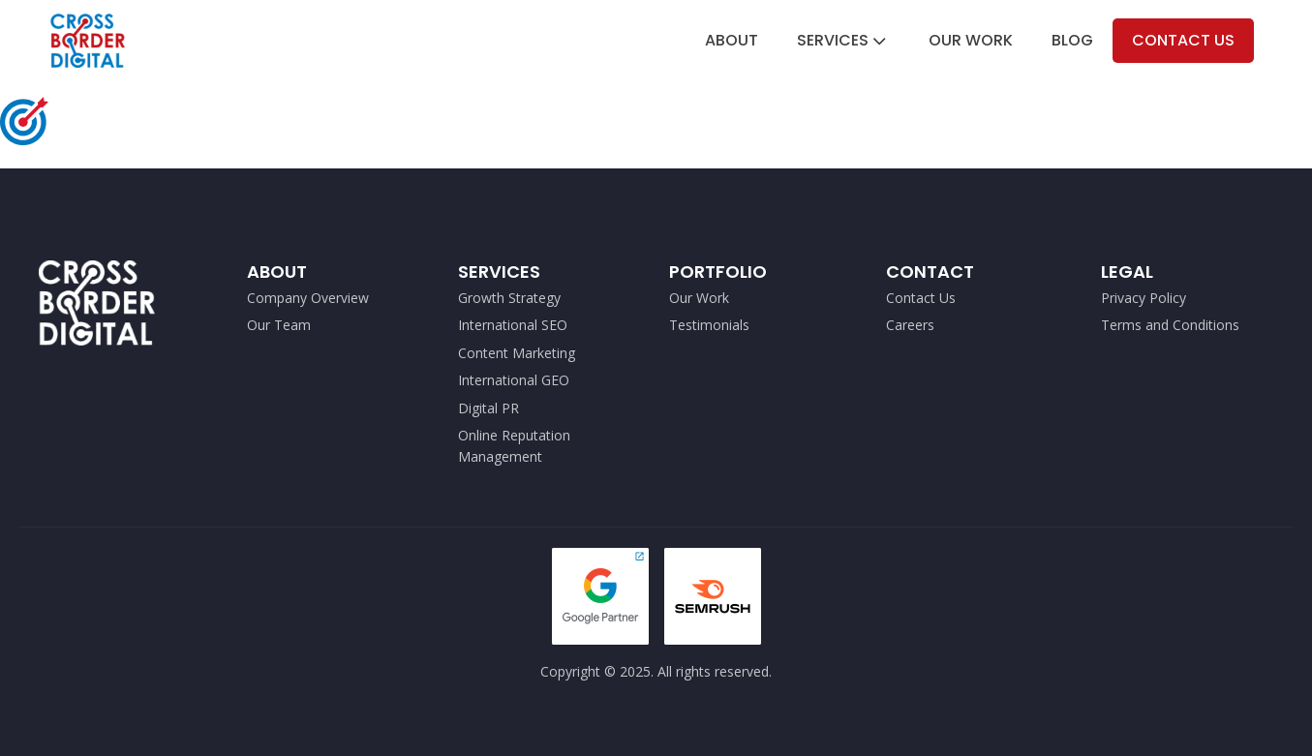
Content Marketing (516, 353)
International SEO (512, 325)
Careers (910, 325)
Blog (1072, 40)
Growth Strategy (509, 297)
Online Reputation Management (514, 446)
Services (843, 40)
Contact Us (1183, 40)
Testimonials (709, 325)
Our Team (279, 325)
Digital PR (488, 408)
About (731, 40)
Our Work (971, 40)
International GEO (513, 380)
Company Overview (308, 297)
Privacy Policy (1143, 297)
